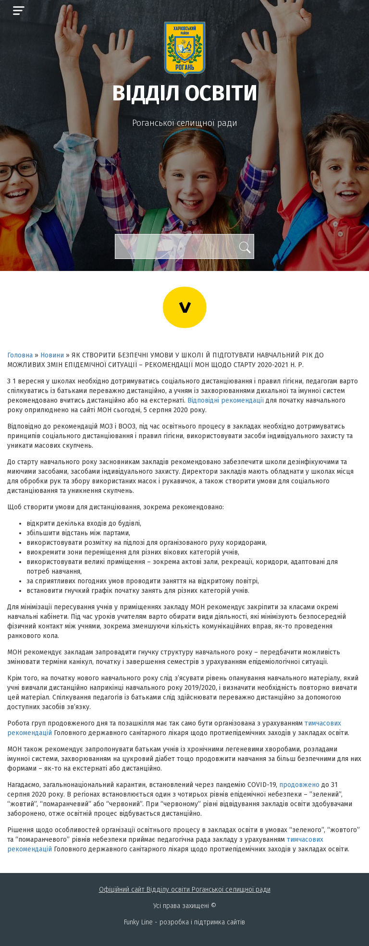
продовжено (299, 785)
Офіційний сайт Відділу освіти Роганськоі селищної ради (185, 889)
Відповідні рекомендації (225, 400)
